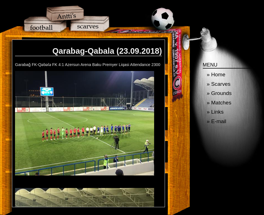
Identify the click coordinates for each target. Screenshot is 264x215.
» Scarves (218, 84)
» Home (216, 74)
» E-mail (216, 121)
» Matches (219, 103)
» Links (215, 112)
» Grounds (219, 93)
